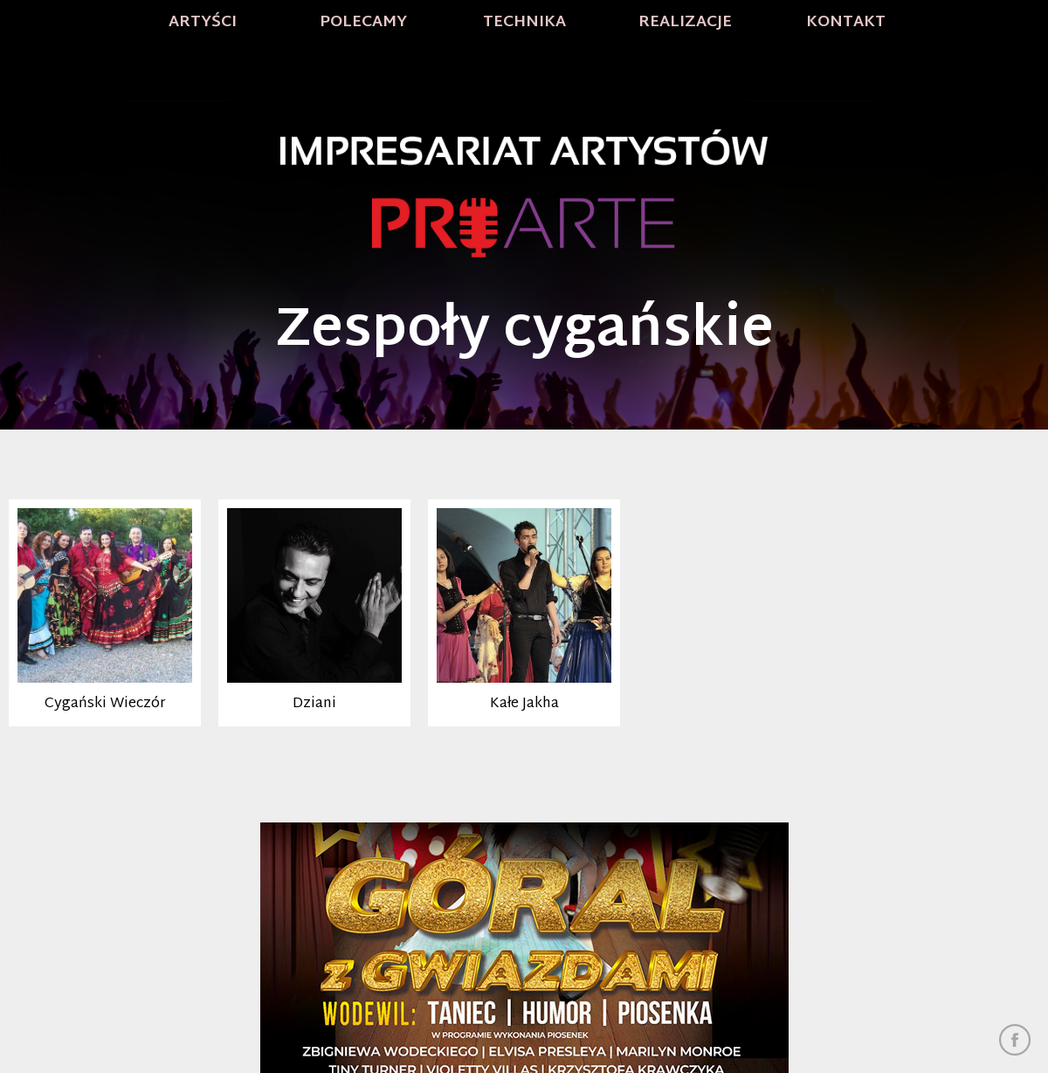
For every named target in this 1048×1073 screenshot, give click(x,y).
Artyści (203, 22)
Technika (524, 22)
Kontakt (846, 22)
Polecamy (363, 22)
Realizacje (685, 22)
